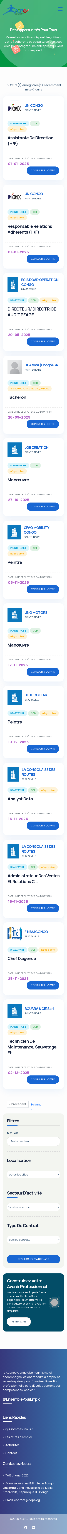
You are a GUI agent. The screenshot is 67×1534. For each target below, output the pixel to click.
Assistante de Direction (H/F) (30, 140)
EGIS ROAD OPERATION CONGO (39, 282)
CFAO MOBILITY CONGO (36, 530)
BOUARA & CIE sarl (39, 1008)
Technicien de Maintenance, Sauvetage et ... (32, 1047)
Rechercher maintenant (33, 1259)
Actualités (12, 1445)
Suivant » (32, 1104)
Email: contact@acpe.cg (22, 1500)
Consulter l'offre (43, 170)
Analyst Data (20, 799)
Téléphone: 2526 (17, 1475)
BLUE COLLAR (36, 695)
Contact (11, 1453)
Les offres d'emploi (18, 1437)
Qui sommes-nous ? (19, 1429)
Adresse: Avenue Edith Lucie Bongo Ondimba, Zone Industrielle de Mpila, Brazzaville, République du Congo (28, 1487)
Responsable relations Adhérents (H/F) (30, 229)
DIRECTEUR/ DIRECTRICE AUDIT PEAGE (32, 312)
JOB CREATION (36, 447)
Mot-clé (13, 1133)
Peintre (15, 562)
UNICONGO (34, 105)
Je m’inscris (18, 1321)
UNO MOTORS (36, 612)
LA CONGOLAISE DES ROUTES (38, 772)
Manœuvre (18, 480)
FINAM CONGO (36, 931)
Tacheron (17, 397)
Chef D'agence (22, 958)
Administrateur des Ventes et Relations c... (33, 878)
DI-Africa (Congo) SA (41, 364)
